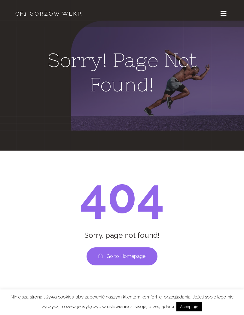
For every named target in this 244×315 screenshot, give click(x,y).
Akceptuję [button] (189, 306)
